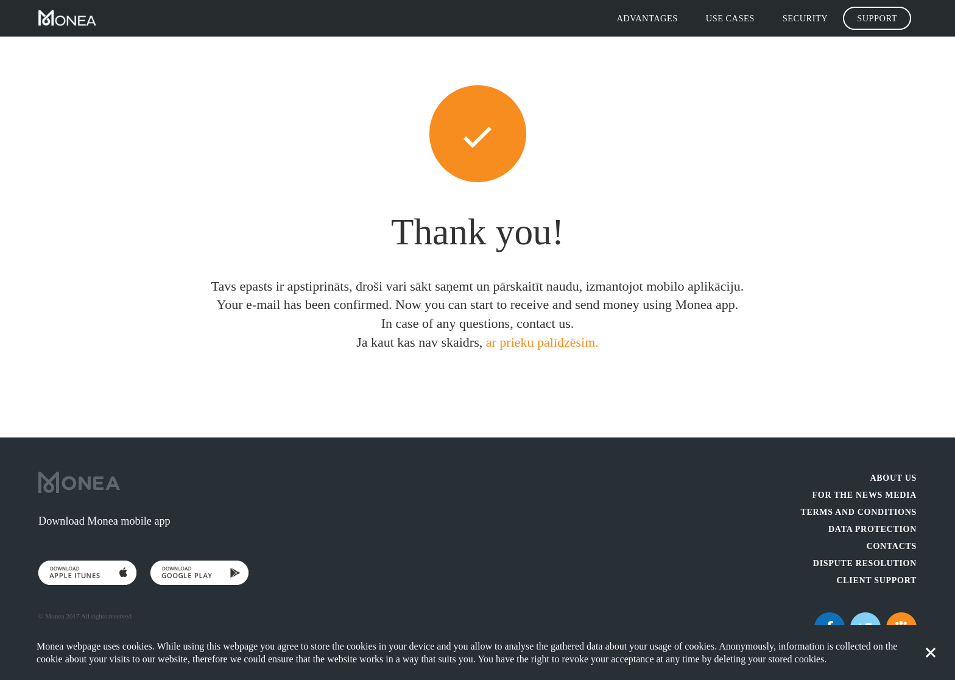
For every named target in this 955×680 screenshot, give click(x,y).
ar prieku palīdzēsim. (542, 342)
